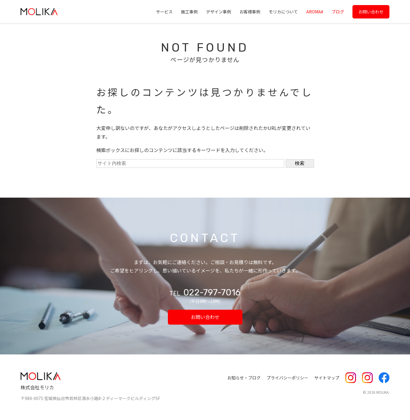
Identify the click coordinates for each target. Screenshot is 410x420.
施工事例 (189, 12)
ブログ (338, 12)
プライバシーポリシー (287, 378)
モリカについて (283, 12)
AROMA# (314, 12)
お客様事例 (249, 12)
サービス (164, 12)
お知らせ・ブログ (244, 378)
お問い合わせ (370, 12)
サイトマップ (326, 378)
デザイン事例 (218, 12)
